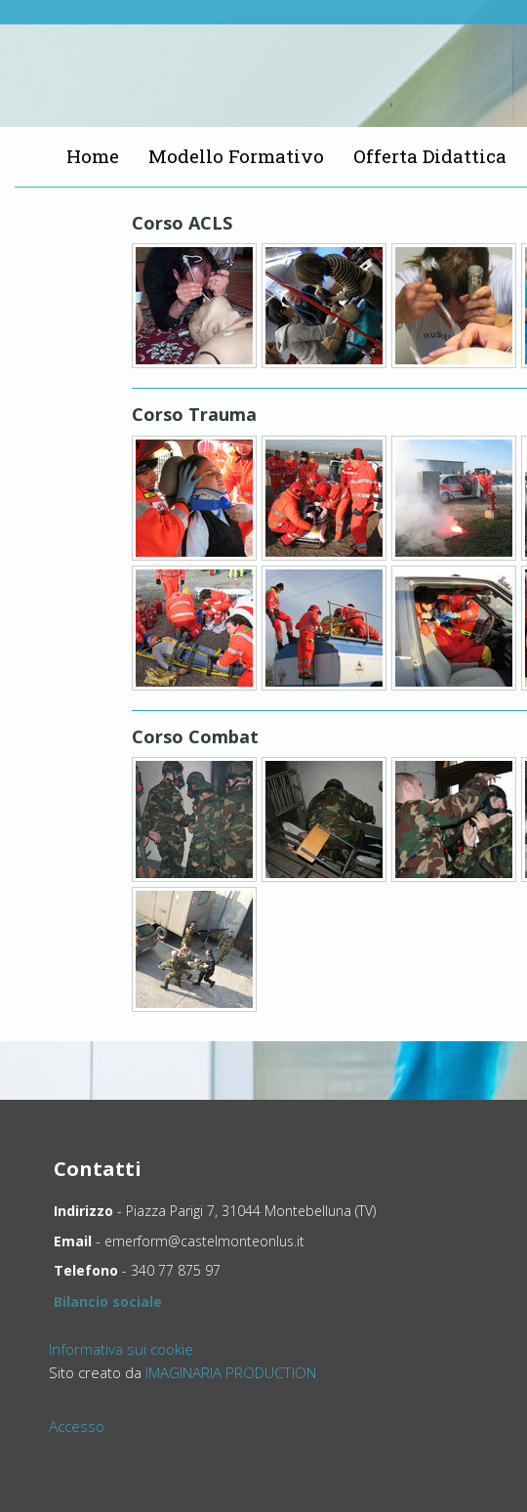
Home (92, 156)
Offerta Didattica (430, 156)
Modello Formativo (236, 156)
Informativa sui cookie (121, 1349)
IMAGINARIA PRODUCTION (230, 1372)
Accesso (76, 1426)
